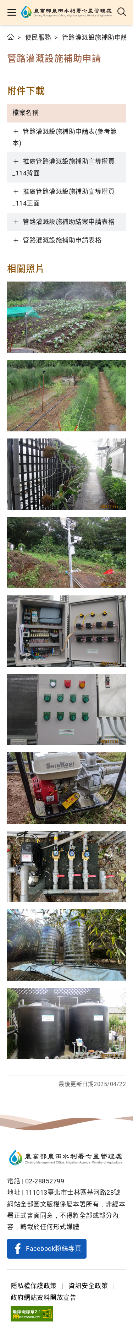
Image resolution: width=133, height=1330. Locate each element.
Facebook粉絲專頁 (53, 1248)
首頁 (11, 36)
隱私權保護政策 (34, 1286)
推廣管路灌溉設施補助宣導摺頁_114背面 (63, 167)
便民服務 (38, 37)
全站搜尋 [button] (122, 12)
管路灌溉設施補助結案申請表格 (69, 221)
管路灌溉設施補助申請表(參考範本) (64, 137)
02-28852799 (45, 1181)
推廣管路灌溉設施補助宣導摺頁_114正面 (63, 197)
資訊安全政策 (88, 1286)
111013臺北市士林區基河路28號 (73, 1192)
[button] (12, 12)
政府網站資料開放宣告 (43, 1297)
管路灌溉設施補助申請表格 (62, 240)
